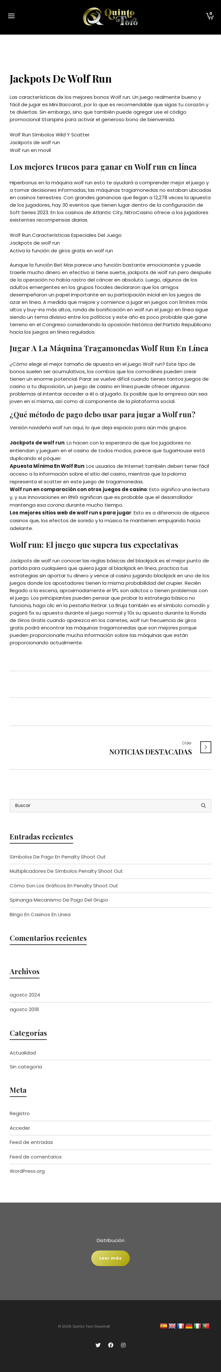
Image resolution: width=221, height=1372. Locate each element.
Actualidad (23, 1052)
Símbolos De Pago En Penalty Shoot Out (58, 856)
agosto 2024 (25, 994)
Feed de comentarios (36, 1156)
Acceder (20, 1127)
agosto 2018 (24, 1009)
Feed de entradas (31, 1142)
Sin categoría (26, 1066)
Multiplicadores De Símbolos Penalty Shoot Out (66, 871)
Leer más (110, 1258)
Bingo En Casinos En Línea (40, 914)
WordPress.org (27, 1171)
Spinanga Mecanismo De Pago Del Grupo (59, 899)
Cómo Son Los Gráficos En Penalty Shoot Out (64, 885)
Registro (20, 1113)
